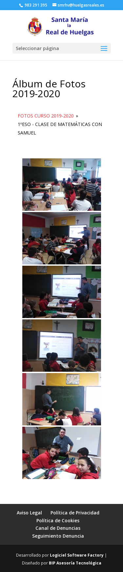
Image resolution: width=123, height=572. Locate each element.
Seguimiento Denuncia (58, 536)
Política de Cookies (57, 520)
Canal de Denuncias (57, 528)
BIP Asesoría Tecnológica (75, 563)
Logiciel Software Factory (77, 555)
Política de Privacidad (75, 512)
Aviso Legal (29, 512)
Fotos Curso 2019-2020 (46, 116)
